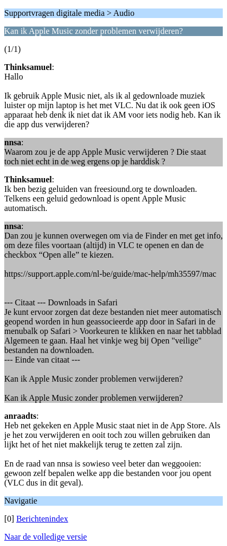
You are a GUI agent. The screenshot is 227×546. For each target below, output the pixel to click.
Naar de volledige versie (45, 536)
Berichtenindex (42, 518)
